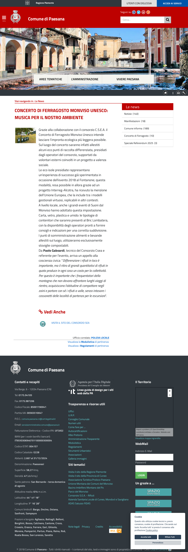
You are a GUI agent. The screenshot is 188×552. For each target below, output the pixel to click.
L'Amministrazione (92, 92)
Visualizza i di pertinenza (88, 346)
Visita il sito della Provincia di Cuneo (87, 476)
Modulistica (74, 443)
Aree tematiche (50, 79)
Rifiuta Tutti (170, 537)
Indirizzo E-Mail (143, 451)
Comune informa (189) (136, 128)
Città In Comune (159, 549)
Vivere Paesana (128, 79)
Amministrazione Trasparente (84, 439)
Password (140, 462)
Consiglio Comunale (78, 419)
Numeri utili (74, 423)
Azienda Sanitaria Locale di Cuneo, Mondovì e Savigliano (98, 499)
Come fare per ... (77, 427)
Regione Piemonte (45, 3)
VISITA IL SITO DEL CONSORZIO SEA (70, 323)
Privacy (86, 526)
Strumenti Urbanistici (79, 451)
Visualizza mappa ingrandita (147, 438)
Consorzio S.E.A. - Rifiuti (81, 495)
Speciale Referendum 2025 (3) (140, 143)
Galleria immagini (77, 459)
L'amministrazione (84, 79)
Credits (99, 526)
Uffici (71, 411)
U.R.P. (71, 415)
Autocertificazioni (77, 431)
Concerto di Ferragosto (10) (139, 136)
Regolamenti (75, 447)
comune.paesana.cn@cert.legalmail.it (38, 419)
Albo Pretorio (75, 435)
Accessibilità (115, 526)
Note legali (74, 526)
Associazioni (75, 455)
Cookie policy (152, 530)
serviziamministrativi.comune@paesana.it (40, 424)
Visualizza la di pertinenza (88, 342)
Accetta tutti (146, 537)
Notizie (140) (131, 114)
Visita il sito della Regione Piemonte (87, 472)
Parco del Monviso (78, 491)
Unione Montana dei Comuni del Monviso (90, 484)
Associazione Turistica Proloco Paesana (89, 480)
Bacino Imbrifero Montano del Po (86, 488)
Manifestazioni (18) (134, 121)
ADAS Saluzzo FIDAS (79, 503)
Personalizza (158, 543)
